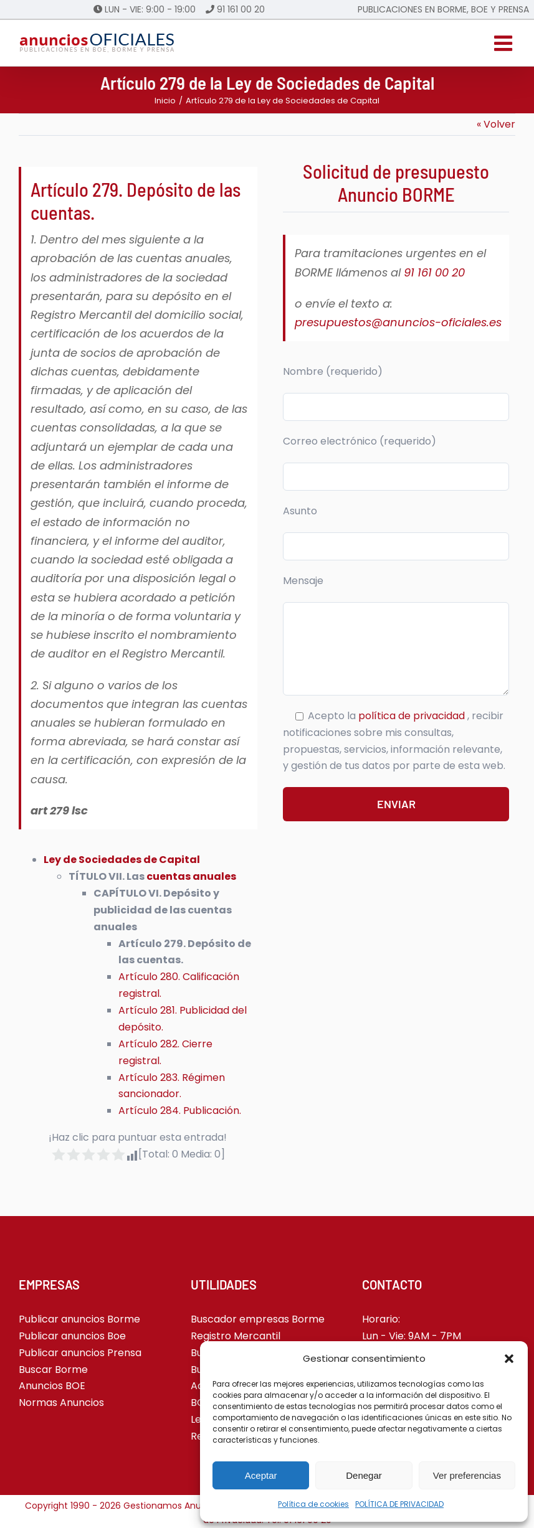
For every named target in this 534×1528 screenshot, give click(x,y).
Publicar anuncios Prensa (80, 1353)
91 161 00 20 (241, 9)
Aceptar (261, 1475)
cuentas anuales (191, 876)
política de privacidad (412, 716)
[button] (509, 1358)
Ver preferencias (467, 1475)
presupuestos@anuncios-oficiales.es (398, 322)
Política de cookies (313, 1504)
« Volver (496, 124)
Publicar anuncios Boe (72, 1336)
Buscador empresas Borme (258, 1319)
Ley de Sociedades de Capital (122, 859)
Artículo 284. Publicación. (179, 1110)
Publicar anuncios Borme (79, 1319)
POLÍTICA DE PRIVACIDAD (399, 1504)
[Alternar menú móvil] (504, 43)
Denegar (364, 1475)
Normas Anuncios (61, 1402)
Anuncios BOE (52, 1386)
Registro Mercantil (235, 1336)
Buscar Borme (53, 1369)
